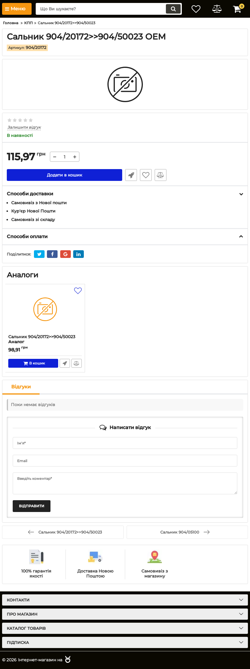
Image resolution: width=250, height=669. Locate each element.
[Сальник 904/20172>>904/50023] (45, 309)
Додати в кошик (64, 175)
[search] (109, 9)
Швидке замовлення (131, 175)
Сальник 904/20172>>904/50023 (45, 342)
